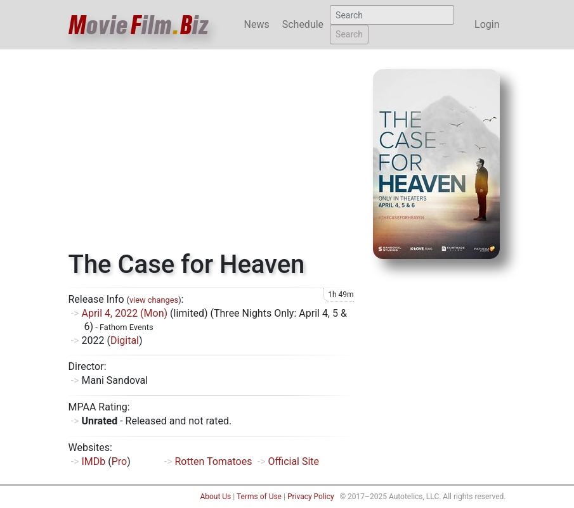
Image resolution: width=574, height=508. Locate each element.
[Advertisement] (211, 154)
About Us (215, 496)
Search (349, 34)
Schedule (302, 24)
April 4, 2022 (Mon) (124, 313)
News (257, 24)
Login (486, 24)
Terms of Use (259, 496)
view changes (153, 300)
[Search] (392, 15)
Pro (119, 461)
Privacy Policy (310, 496)
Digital (124, 340)
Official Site (293, 461)
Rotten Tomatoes (213, 461)
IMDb (93, 461)
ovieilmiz (138, 25)
